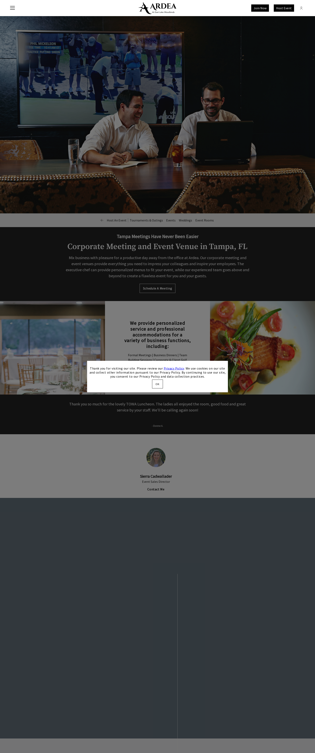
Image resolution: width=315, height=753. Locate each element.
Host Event (284, 8)
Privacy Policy (174, 368)
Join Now (260, 8)
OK (157, 384)
